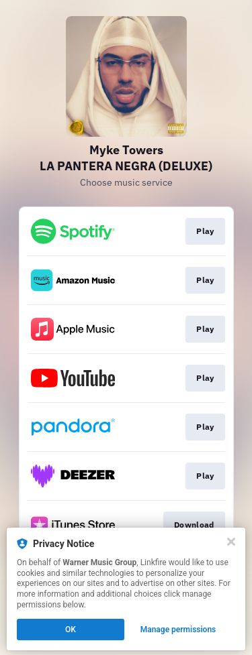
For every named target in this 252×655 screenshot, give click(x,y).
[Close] (231, 541)
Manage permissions (178, 629)
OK (70, 629)
